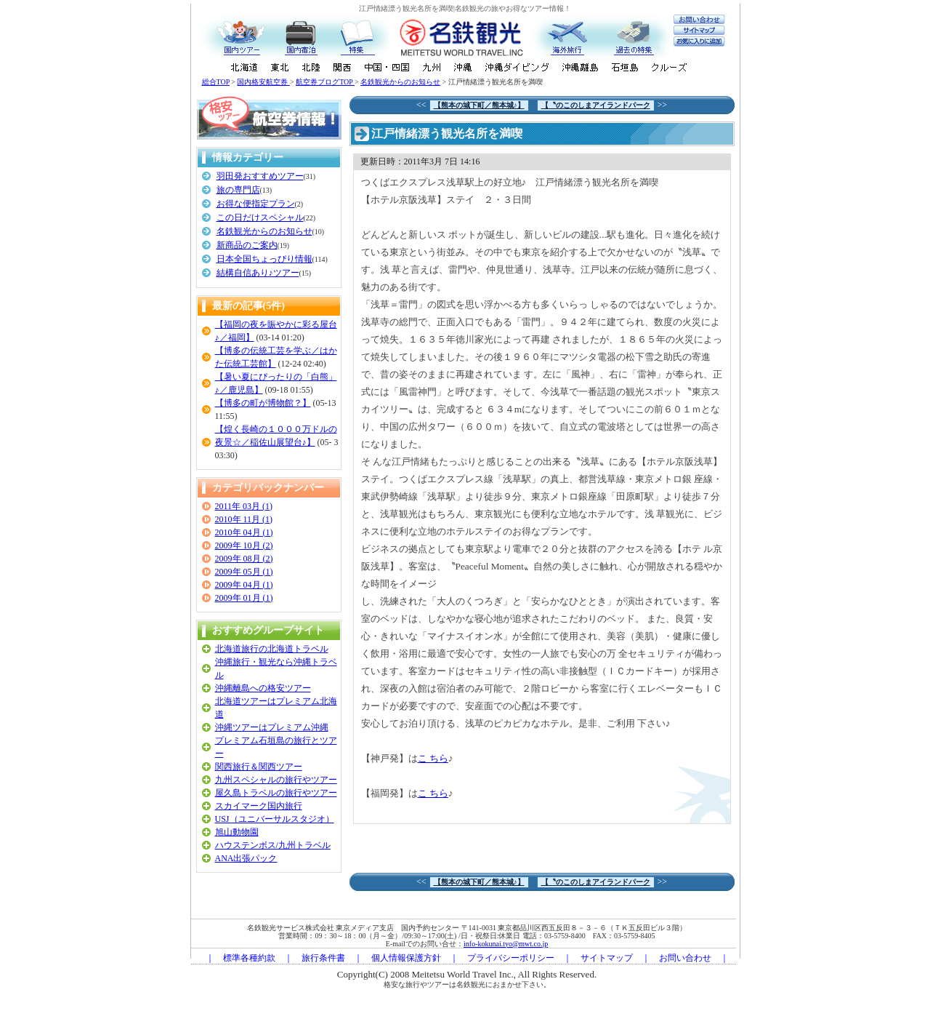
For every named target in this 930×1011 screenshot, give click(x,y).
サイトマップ (607, 958)
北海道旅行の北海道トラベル (271, 649)
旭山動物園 (237, 832)
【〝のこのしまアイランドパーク (595, 105)
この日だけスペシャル (260, 217)
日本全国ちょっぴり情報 (264, 259)
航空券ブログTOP (325, 82)
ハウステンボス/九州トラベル (273, 845)
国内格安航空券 (263, 82)
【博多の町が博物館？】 (263, 403)
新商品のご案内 (247, 245)
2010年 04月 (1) (244, 532)
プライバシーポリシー (510, 958)
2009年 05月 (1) (244, 572)
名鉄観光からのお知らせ (400, 82)
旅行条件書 (323, 958)
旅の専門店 (238, 190)
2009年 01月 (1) (244, 598)
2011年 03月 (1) (244, 506)
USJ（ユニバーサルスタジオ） (274, 819)
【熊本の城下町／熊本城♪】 (479, 105)
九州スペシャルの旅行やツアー (276, 780)
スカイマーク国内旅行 (258, 806)
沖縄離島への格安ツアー (263, 688)
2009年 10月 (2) (244, 545)
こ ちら (433, 758)
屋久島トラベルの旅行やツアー (276, 793)
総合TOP (216, 82)
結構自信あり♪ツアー (258, 273)
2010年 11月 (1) (244, 519)
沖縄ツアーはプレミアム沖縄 (271, 727)
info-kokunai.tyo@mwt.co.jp (506, 944)
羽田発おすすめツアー (260, 176)
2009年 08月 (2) (244, 559)
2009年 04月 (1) (244, 585)
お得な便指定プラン (256, 204)
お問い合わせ (685, 958)
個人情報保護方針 (406, 958)
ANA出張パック (246, 858)
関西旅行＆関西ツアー (258, 767)
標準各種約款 (249, 958)
